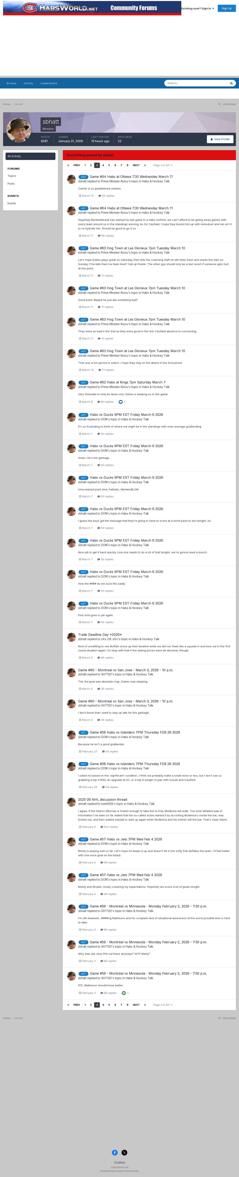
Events (12, 203)
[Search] (184, 83)
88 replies (105, 657)
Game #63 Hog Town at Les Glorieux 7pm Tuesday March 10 (137, 248)
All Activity (14, 156)
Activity (28, 83)
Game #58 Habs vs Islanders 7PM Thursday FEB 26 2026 (135, 732)
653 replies (109, 826)
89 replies (106, 195)
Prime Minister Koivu (114, 181)
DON (104, 419)
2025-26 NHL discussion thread (102, 799)
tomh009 (107, 803)
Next (136, 165)
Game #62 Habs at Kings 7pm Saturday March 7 (128, 382)
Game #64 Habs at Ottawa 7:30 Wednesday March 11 (131, 177)
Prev (76, 165)
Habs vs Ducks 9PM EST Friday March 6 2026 (126, 415)
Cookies (119, 1162)
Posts (11, 183)
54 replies (110, 751)
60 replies (105, 401)
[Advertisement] (119, 47)
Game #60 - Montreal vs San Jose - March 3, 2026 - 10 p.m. (125, 670)
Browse (11, 83)
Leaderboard (48, 83)
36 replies (105, 688)
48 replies (108, 862)
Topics (12, 175)
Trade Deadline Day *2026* (100, 635)
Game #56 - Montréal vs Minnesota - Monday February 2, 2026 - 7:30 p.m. (148, 906)
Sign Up (227, 8)
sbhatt (82, 181)
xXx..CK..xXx (109, 639)
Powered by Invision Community (119, 1170)
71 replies (105, 275)
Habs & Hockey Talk (156, 181)
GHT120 (106, 674)
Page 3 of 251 (162, 165)
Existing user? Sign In (197, 8)
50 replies (105, 433)
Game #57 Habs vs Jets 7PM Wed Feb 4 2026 (126, 839)
